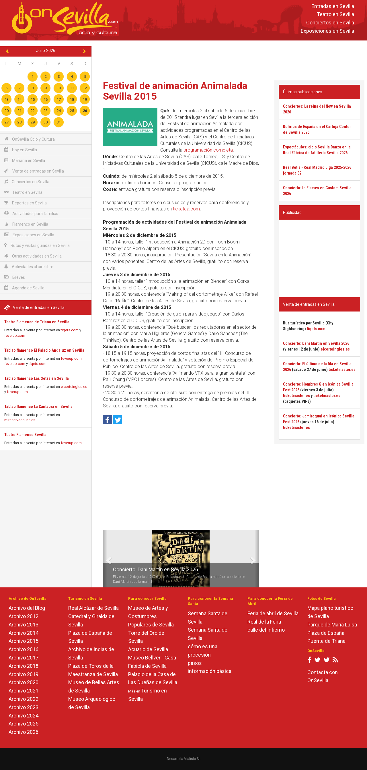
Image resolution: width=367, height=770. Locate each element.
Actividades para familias (31, 213)
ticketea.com (186, 209)
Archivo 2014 (23, 633)
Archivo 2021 (23, 691)
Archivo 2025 (23, 724)
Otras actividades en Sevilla (33, 256)
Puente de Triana (326, 641)
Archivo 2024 (23, 716)
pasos (195, 663)
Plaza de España (325, 633)
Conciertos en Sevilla (330, 23)
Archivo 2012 (23, 616)
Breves (14, 277)
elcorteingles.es (74, 386)
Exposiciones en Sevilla (327, 31)
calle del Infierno (266, 630)
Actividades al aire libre (28, 266)
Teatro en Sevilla (335, 14)
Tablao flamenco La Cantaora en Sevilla (38, 406)
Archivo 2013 (23, 625)
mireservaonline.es (19, 420)
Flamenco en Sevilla (26, 224)
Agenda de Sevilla (24, 287)
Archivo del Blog (27, 608)
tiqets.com (70, 330)
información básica (209, 671)
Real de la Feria (264, 622)
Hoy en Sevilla (20, 149)
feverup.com (14, 335)
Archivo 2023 (23, 707)
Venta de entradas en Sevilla (34, 171)
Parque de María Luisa (332, 625)
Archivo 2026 (23, 732)
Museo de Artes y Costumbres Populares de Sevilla (151, 616)
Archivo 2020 (23, 682)
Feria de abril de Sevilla (272, 613)
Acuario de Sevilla (148, 649)
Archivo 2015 (23, 641)
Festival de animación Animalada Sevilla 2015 (175, 91)
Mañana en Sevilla (24, 160)
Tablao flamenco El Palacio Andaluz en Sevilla (44, 350)
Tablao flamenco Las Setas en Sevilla (36, 378)
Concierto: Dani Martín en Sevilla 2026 (155, 569)
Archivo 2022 (23, 699)
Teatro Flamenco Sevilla (25, 434)
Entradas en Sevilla (332, 6)
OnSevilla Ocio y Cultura (29, 139)
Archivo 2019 (23, 674)
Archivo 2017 (23, 658)
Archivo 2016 (23, 649)
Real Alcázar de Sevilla (93, 608)
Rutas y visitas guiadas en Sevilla (37, 245)
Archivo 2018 (23, 666)
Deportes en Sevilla (25, 202)
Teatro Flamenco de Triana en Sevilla (36, 322)
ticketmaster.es (342, 369)
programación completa (208, 150)
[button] (105, 558)
